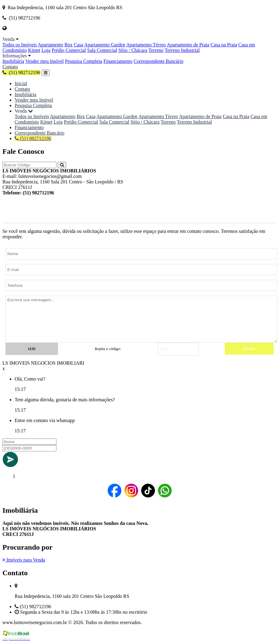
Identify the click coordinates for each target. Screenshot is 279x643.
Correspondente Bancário (158, 61)
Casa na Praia (223, 44)
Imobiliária (13, 61)
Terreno (156, 50)
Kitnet (34, 50)
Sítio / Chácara (132, 50)
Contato (10, 66)
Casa (78, 44)
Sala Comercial (102, 50)
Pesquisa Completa (83, 61)
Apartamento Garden (104, 44)
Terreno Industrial (182, 50)
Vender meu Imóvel (44, 61)
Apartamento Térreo (146, 44)
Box (68, 44)
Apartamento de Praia (188, 44)
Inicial (21, 83)
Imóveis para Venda (23, 559)
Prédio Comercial (69, 50)
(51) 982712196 (21, 72)
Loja (45, 50)
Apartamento (50, 44)
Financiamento (117, 61)
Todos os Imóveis (19, 44)
